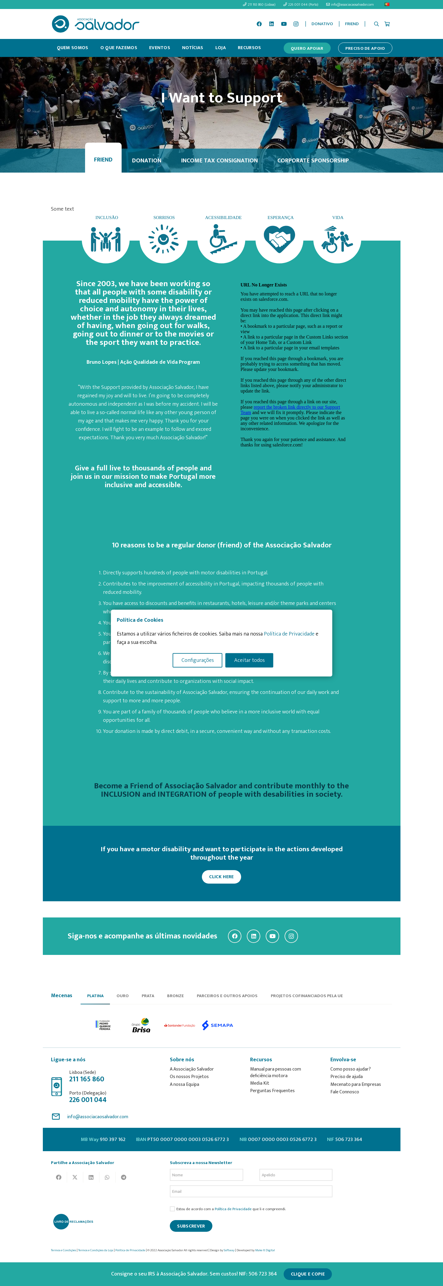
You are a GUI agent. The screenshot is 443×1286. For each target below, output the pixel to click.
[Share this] (59, 1177)
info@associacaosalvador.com (97, 1117)
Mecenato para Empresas (355, 1084)
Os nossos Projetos (189, 1076)
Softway (229, 1250)
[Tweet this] (75, 1177)
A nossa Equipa (184, 1084)
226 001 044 (88, 1100)
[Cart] (387, 24)
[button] (376, 23)
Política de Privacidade (233, 1209)
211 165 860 (86, 1079)
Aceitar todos (249, 660)
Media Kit (259, 1083)
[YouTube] (284, 24)
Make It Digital (265, 1250)
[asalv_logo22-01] (96, 24)
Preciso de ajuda (346, 1076)
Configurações (198, 660)
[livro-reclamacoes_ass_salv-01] (73, 1221)
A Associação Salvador (192, 1069)
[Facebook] (259, 24)
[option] (103, 1025)
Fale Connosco (344, 1092)
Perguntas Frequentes (272, 1091)
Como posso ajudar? (350, 1069)
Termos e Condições (63, 1250)
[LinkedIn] (272, 24)
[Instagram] (296, 24)
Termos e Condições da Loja (95, 1250)
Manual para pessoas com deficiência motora (275, 1072)
